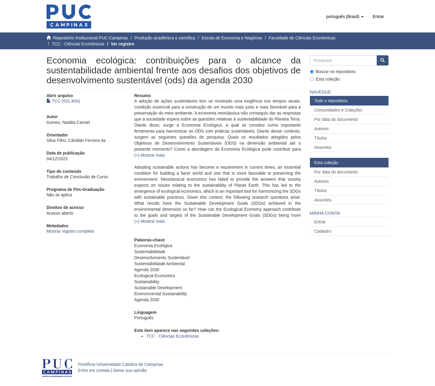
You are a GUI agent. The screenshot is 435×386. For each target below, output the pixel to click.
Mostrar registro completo (70, 231)
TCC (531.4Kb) (63, 101)
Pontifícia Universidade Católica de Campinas (120, 364)
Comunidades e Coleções (338, 110)
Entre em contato (94, 370)
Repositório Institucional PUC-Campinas (90, 37)
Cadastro (323, 231)
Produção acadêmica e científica (164, 37)
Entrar (320, 221)
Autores (321, 128)
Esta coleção (325, 79)
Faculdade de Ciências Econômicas (301, 37)
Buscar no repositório (333, 71)
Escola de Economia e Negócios (232, 37)
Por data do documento (336, 119)
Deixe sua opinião (130, 370)
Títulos (320, 138)
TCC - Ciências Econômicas (78, 43)
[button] (345, 16)
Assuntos (323, 147)
